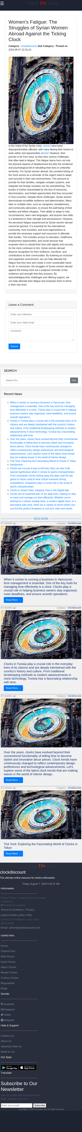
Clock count (43, 3)
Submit (14, 346)
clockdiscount (28, 46)
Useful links (7, 935)
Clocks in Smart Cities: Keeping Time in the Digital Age (39, 490)
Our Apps (6, 1057)
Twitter (6, 1014)
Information (7, 888)
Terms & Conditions (12, 909)
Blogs (4, 988)
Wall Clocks (7, 956)
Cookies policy (16, 915)
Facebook (7, 1004)
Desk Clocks (8, 961)
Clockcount (41, 865)
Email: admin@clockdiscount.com (20, 927)
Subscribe (39, 1105)
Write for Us (8, 1051)
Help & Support (10, 1025)
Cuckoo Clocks (9, 977)
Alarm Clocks (8, 967)
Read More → (13, 600)
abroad (45, 153)
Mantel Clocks (9, 972)
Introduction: (16, 464)
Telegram (7, 1020)
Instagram (8, 1009)
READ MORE (41, 518)
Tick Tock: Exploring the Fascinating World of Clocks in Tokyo (43, 461)
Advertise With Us (11, 1046)
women (47, 146)
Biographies (8, 983)
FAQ (29, 915)
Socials (5, 993)
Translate (6, 1072)
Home (4, 945)
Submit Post (8, 951)
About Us (6, 1041)
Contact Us (7, 1035)
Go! (74, 380)
